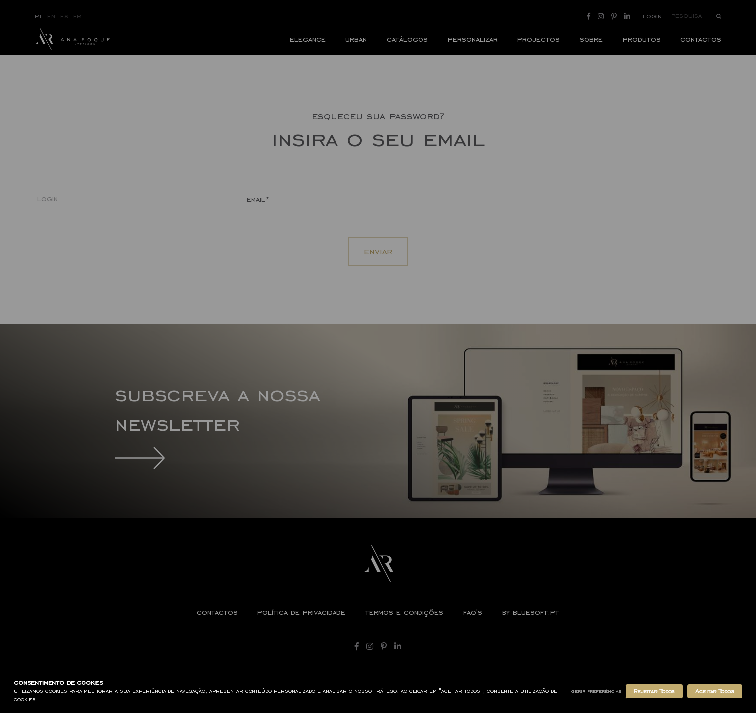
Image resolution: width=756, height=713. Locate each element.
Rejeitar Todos (654, 691)
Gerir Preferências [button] (596, 691)
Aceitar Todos (714, 691)
